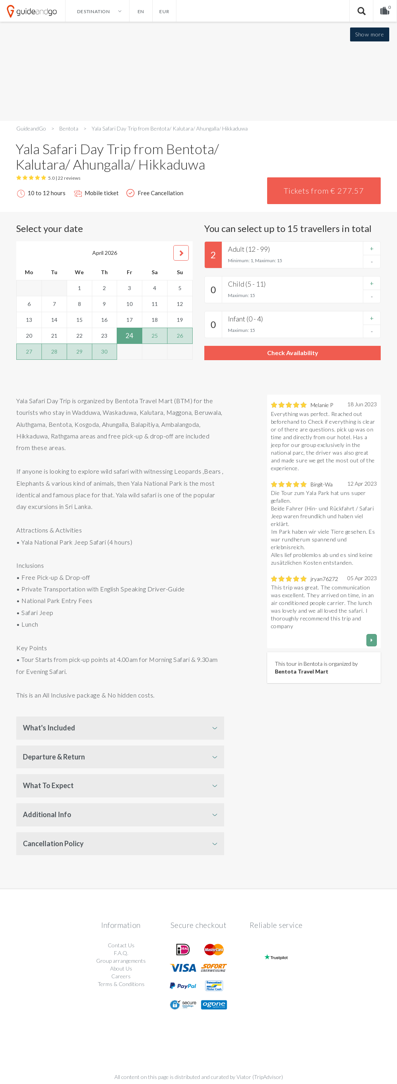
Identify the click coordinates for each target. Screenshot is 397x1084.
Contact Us (121, 945)
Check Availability (292, 352)
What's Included (49, 727)
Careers (121, 976)
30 (104, 351)
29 (79, 351)
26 (180, 335)
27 (29, 351)
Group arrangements (121, 960)
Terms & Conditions (121, 984)
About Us (121, 968)
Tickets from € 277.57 (324, 190)
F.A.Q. (121, 953)
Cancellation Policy (53, 843)
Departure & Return (54, 756)
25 (155, 335)
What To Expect (48, 785)
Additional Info (47, 814)
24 (129, 336)
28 (54, 351)
